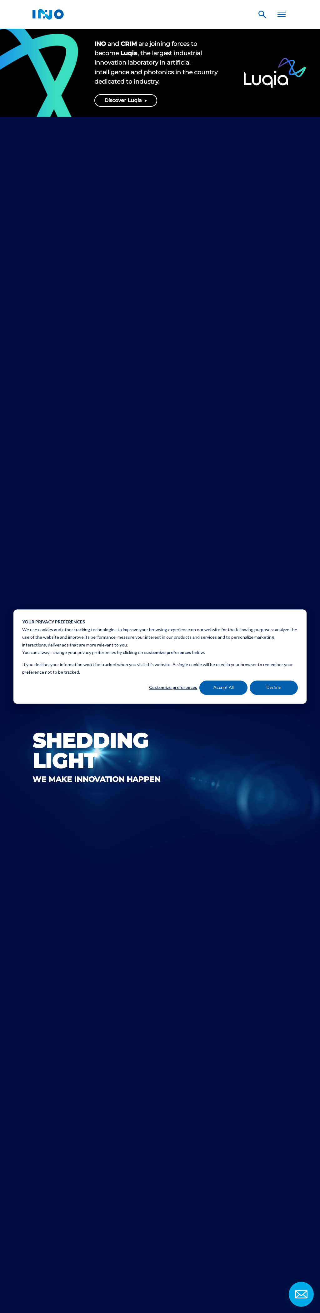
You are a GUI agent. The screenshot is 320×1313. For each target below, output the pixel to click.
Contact (301, 1294)
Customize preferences (173, 687)
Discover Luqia (123, 100)
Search (262, 14)
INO (48, 14)
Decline (274, 687)
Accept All (223, 687)
